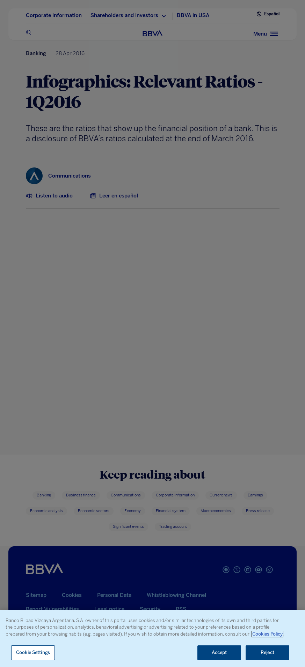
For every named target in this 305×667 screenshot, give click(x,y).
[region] (152, 638)
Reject (267, 652)
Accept (219, 652)
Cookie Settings (33, 652)
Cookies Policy (267, 634)
